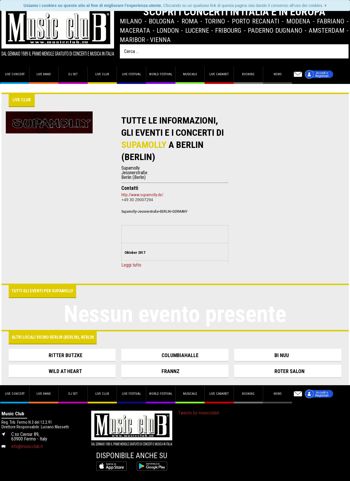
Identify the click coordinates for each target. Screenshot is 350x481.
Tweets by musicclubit (198, 413)
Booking (248, 74)
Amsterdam (326, 30)
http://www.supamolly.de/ (142, 194)
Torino (215, 21)
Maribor (132, 39)
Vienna (160, 39)
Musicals (190, 74)
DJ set (73, 74)
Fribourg (228, 30)
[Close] (326, 5)
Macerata (135, 30)
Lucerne (197, 30)
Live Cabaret (219, 74)
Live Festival (131, 74)
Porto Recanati (255, 21)
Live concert (15, 74)
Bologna (162, 21)
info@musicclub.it (27, 446)
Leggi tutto (131, 265)
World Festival (160, 74)
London (168, 30)
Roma (190, 21)
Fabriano (330, 21)
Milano (131, 21)
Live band (43, 74)
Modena (298, 21)
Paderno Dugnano (275, 30)
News (277, 74)
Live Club (102, 74)
